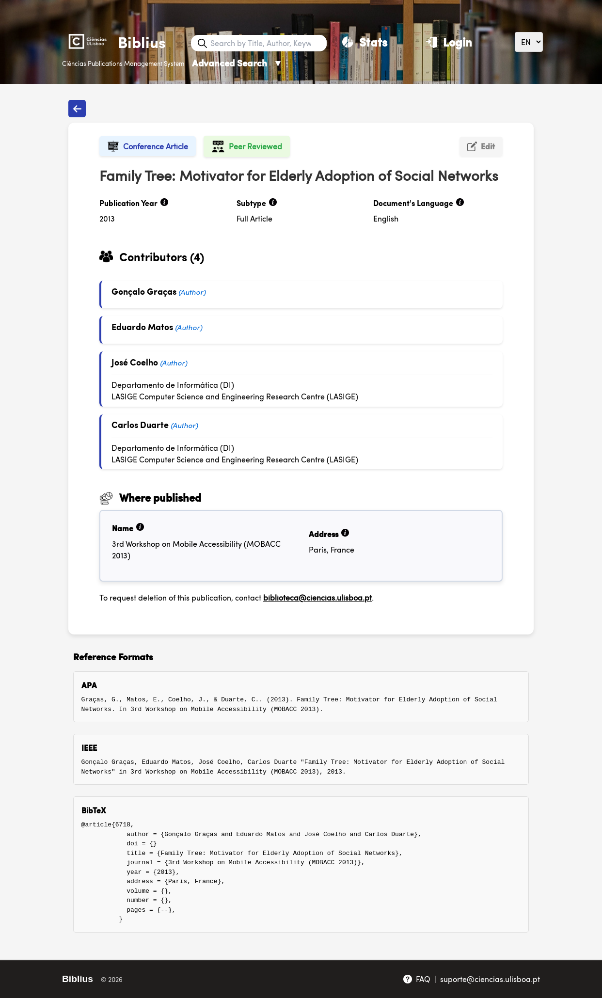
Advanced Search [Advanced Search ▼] (237, 62)
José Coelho (134, 362)
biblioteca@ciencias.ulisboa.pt (317, 597)
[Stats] (364, 41)
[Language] (529, 42)
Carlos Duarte (140, 424)
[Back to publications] (77, 108)
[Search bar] (267, 43)
